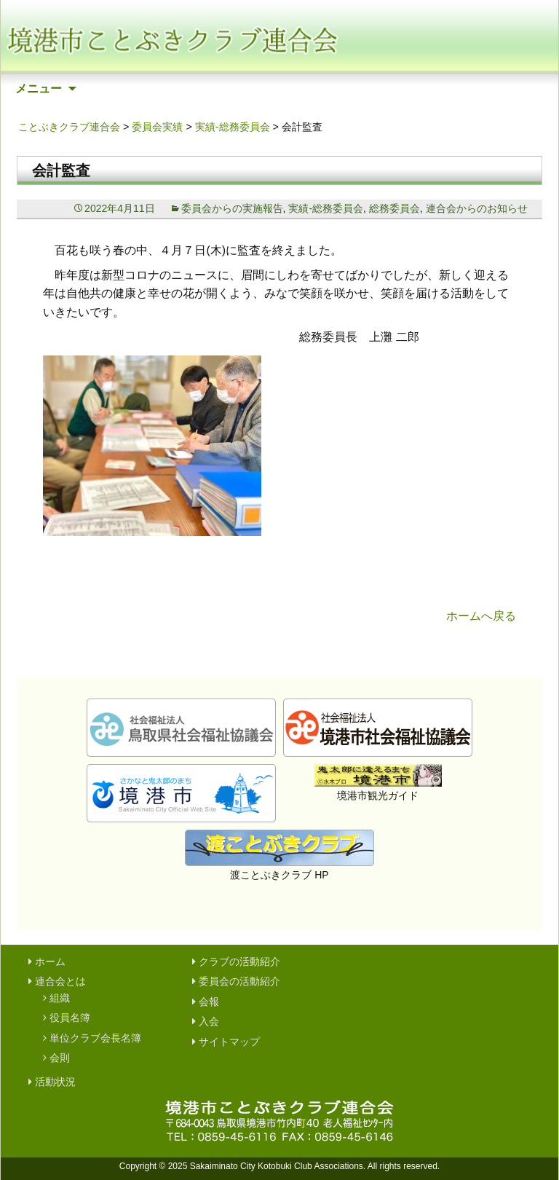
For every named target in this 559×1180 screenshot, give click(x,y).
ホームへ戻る (481, 616)
